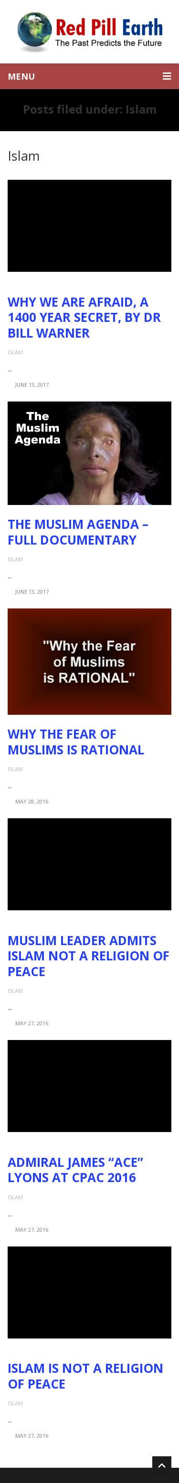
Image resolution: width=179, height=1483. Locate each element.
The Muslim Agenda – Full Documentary (78, 531)
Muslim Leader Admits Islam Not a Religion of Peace (88, 956)
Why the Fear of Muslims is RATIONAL (76, 741)
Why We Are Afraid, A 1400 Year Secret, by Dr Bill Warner (84, 317)
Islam (15, 352)
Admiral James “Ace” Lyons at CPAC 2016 (75, 1169)
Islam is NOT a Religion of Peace (85, 1375)
